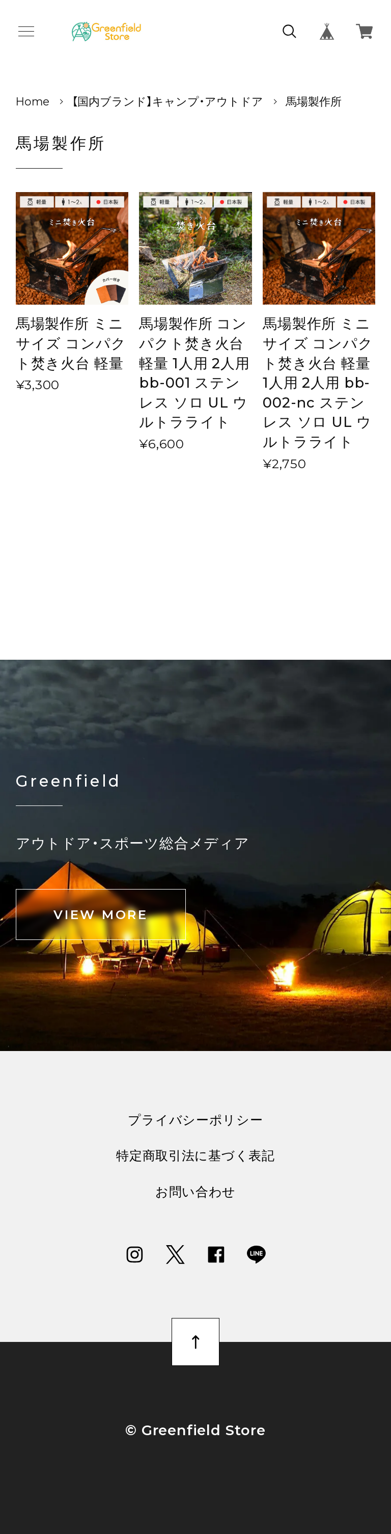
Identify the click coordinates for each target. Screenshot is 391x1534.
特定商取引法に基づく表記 (195, 1155)
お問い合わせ (195, 1192)
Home (32, 101)
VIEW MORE (100, 914)
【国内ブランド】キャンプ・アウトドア (167, 101)
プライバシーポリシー (195, 1120)
